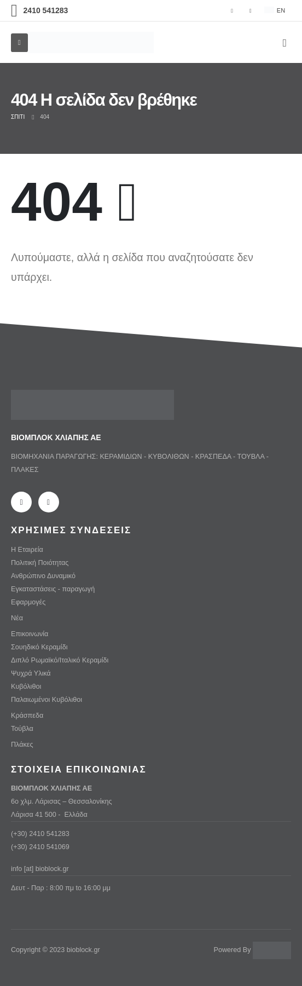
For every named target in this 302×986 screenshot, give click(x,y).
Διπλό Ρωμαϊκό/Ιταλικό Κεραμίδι (59, 660)
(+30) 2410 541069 (40, 847)
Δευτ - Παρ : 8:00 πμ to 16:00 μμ (61, 888)
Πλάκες (22, 744)
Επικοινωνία (29, 634)
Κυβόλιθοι (26, 686)
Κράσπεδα (27, 715)
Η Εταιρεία (27, 549)
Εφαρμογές (28, 602)
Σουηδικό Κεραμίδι (39, 647)
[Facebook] (232, 10)
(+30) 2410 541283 (40, 834)
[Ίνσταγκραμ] (250, 10)
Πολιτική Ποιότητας (39, 563)
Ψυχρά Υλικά (31, 673)
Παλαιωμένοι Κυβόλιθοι (46, 700)
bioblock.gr (83, 950)
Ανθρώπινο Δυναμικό (43, 576)
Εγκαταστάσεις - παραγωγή (53, 589)
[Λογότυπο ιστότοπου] (91, 42)
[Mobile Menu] (19, 42)
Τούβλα (22, 729)
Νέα (17, 618)
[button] (285, 42)
